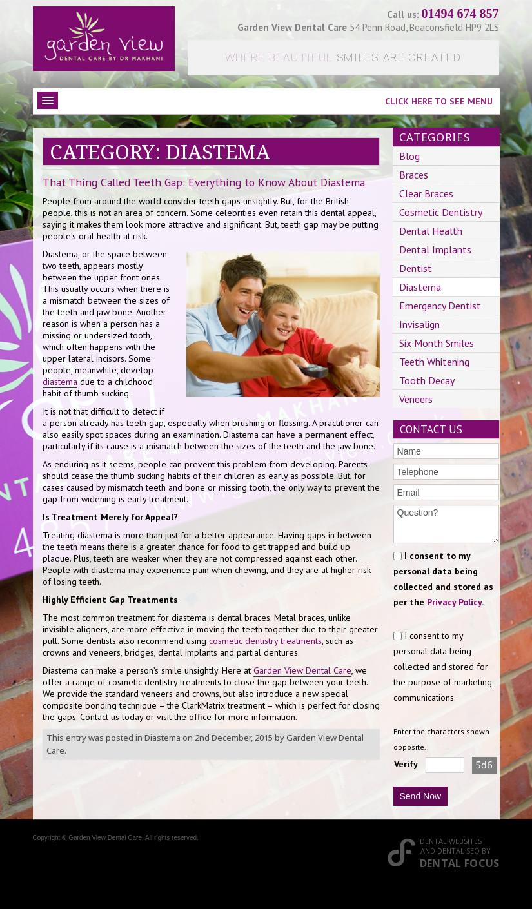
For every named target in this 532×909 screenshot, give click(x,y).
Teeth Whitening (434, 361)
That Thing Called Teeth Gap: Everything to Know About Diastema (204, 182)
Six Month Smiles (436, 343)
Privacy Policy (454, 602)
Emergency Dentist (440, 305)
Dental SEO (458, 850)
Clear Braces (426, 193)
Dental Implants (435, 249)
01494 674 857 (460, 13)
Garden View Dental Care (302, 670)
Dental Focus (460, 863)
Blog (409, 156)
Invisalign (419, 324)
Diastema (162, 737)
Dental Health (430, 230)
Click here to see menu (439, 101)
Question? (446, 524)
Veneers (416, 399)
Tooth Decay (427, 380)
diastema (60, 381)
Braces (413, 174)
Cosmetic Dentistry (440, 212)
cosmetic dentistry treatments (265, 641)
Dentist (415, 268)
